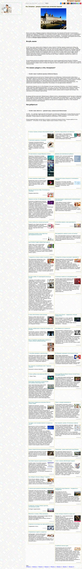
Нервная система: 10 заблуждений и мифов (40, 199)
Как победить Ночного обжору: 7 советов (39, 477)
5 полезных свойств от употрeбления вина (66, 276)
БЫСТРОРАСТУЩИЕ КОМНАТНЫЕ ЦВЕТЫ (39, 242)
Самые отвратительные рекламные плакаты (40, 449)
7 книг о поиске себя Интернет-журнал (65, 460)
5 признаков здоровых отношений (37, 140)
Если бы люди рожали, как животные (64, 131)
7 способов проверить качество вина (38, 353)
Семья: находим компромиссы (63, 402)
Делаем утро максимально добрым (64, 153)
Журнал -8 (71, 566)
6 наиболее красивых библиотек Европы (47, 73)
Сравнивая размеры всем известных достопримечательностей (38, 234)
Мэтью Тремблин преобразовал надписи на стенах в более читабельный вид (40, 340)
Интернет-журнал (74, 1)
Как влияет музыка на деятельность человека (40, 460)
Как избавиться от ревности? (62, 328)
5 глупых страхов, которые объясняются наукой (41, 131)
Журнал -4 (46, 566)
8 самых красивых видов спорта (37, 178)
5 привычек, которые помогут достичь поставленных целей (38, 506)
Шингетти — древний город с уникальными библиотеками (52, 110)
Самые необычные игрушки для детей (38, 222)
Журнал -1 (28, 566)
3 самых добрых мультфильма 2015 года (39, 374)
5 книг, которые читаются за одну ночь (65, 513)
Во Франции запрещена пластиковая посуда (66, 353)
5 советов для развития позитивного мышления (41, 488)
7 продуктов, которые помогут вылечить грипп (41, 257)
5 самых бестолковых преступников (38, 314)
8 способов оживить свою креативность (65, 222)
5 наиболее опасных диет (61, 545)
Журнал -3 (40, 566)
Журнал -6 (59, 566)
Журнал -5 (53, 566)
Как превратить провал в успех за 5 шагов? (66, 233)
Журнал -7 (65, 566)
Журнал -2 (34, 566)
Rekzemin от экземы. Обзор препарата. (38, 513)
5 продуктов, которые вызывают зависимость (67, 257)
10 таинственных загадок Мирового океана (39, 153)
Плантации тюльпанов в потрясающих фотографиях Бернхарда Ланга (38, 382)
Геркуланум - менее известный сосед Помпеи (66, 449)
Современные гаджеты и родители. (38, 531)
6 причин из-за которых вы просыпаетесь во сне (41, 524)
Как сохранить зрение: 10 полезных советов (66, 423)
